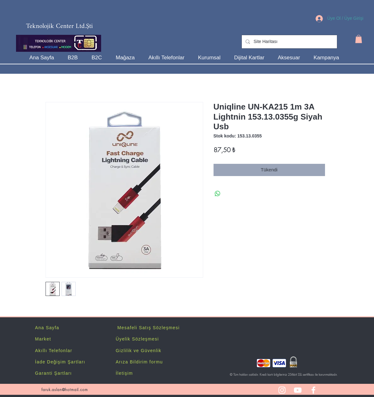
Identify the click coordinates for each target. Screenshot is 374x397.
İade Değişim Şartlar (59, 361)
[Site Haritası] (289, 41)
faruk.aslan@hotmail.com (64, 389)
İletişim (124, 373)
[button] (358, 39)
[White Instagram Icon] (282, 390)
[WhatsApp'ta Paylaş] (217, 193)
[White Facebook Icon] (313, 390)
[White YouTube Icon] (297, 390)
